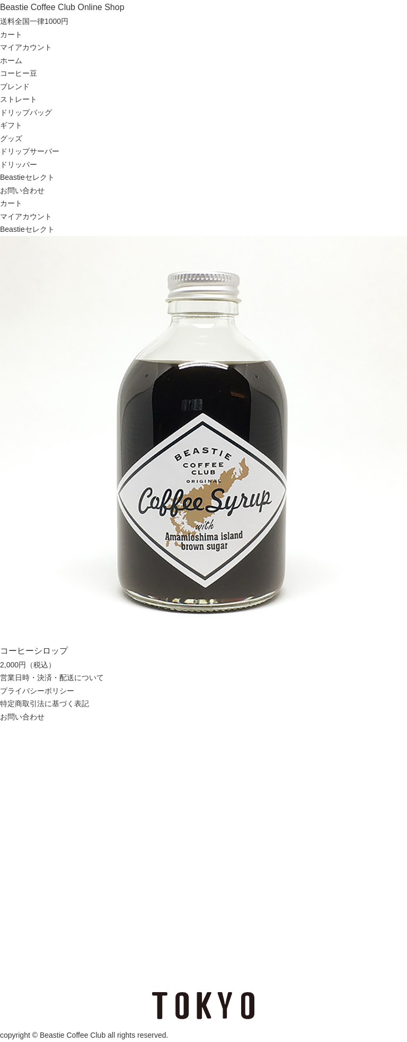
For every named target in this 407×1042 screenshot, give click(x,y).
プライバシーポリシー (37, 691)
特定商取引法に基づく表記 (44, 703)
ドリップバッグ (26, 112)
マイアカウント (26, 47)
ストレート (18, 99)
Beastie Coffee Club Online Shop (62, 7)
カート (11, 34)
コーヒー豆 (18, 73)
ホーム (11, 60)
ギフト (11, 125)
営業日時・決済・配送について (52, 677)
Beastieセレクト (27, 177)
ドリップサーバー (29, 151)
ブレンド (15, 86)
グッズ (11, 138)
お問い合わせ (22, 190)
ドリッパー (18, 164)
